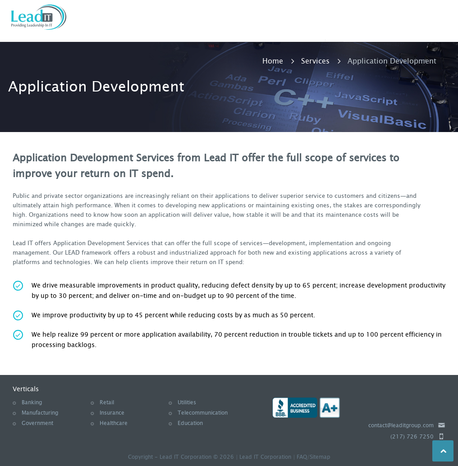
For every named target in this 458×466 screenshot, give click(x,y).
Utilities (187, 402)
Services (315, 61)
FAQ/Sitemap (313, 456)
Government (37, 423)
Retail (107, 402)
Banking (32, 402)
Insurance (112, 412)
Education (190, 423)
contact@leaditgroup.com (401, 425)
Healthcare (114, 423)
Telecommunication (203, 412)
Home (272, 61)
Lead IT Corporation (265, 456)
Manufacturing (40, 412)
